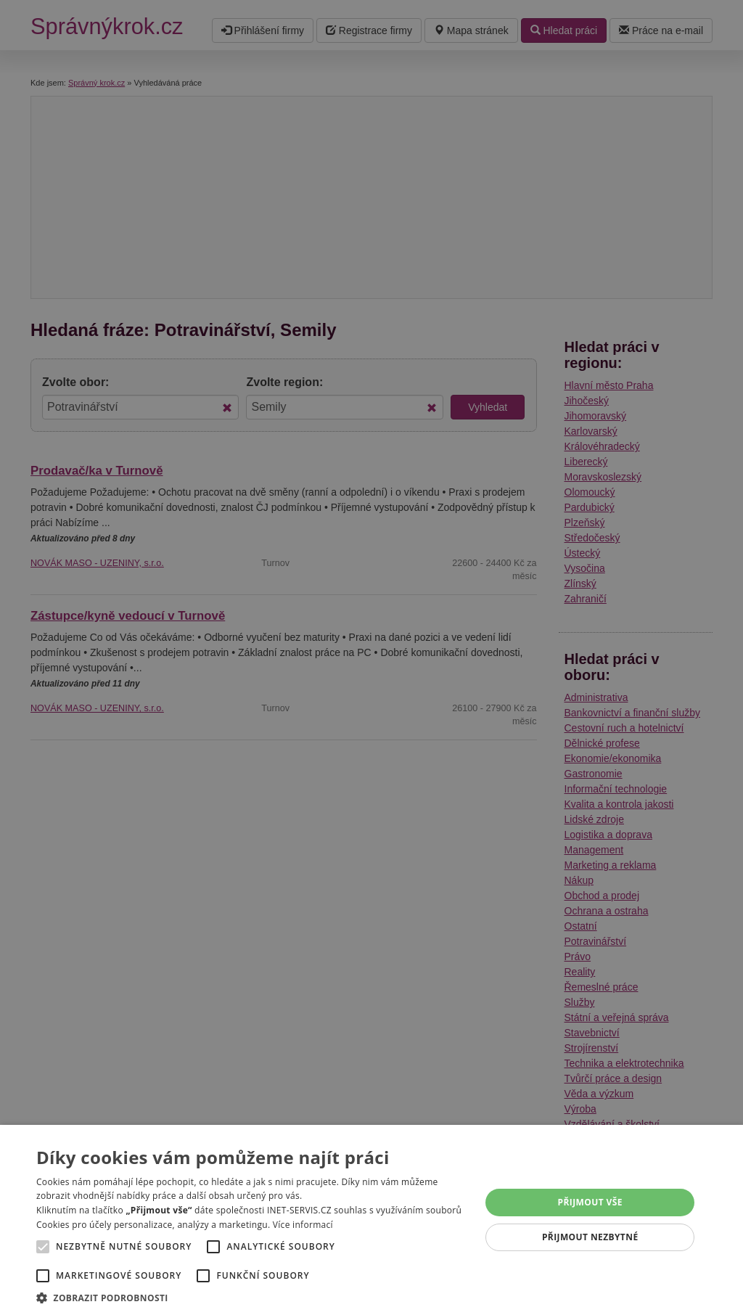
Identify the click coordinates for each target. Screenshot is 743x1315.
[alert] (371, 657)
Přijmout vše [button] (590, 1202)
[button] (251, 1297)
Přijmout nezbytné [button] (590, 1237)
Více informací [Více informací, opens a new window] (303, 1224)
